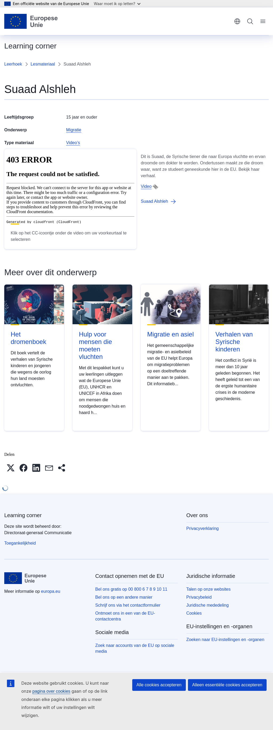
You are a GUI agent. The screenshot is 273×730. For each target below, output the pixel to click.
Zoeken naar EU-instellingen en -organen (225, 639)
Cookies (194, 613)
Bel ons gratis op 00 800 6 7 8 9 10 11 (131, 589)
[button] (10, 468)
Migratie (73, 130)
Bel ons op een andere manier (123, 597)
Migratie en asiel (170, 334)
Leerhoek (13, 64)
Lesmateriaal (43, 64)
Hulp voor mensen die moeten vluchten (95, 345)
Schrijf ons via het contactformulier (127, 605)
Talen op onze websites (208, 589)
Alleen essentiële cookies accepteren (227, 685)
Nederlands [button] (237, 21)
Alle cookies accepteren (159, 685)
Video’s (73, 142)
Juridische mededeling (207, 605)
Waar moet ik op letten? (117, 3)
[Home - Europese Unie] (31, 21)
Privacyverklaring (202, 528)
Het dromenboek (28, 338)
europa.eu (50, 591)
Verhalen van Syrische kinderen (234, 342)
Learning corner (23, 515)
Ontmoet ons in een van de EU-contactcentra (125, 616)
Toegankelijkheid (20, 543)
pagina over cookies (51, 691)
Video (146, 186)
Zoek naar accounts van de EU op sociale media (134, 648)
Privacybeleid (199, 597)
